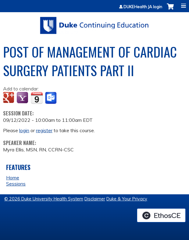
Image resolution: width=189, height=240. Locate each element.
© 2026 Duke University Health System (43, 199)
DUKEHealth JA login (142, 7)
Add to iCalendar (36, 98)
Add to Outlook (51, 98)
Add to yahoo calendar (23, 98)
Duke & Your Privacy (126, 199)
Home (12, 178)
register (44, 130)
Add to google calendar (9, 98)
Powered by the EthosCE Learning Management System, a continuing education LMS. (161, 215)
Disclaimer (94, 199)
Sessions (16, 184)
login (24, 130)
